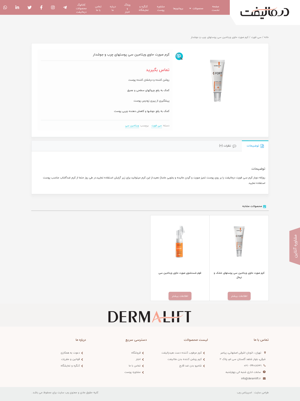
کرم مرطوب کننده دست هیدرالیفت (181, 352)
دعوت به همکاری (70, 352)
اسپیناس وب (244, 392)
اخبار (138, 359)
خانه (266, 37)
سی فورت (256, 37)
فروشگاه (136, 352)
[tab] (255, 146)
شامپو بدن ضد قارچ (190, 365)
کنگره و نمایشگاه (70, 365)
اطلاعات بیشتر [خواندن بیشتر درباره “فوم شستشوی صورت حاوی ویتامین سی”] (180, 296)
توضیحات (253, 145)
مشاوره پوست (132, 372)
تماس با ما (135, 365)
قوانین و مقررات (70, 359)
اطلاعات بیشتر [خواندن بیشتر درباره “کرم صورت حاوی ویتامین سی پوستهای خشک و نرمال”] (239, 296)
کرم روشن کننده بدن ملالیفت (185, 359)
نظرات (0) (225, 145)
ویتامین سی (132, 125)
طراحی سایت (261, 392)
